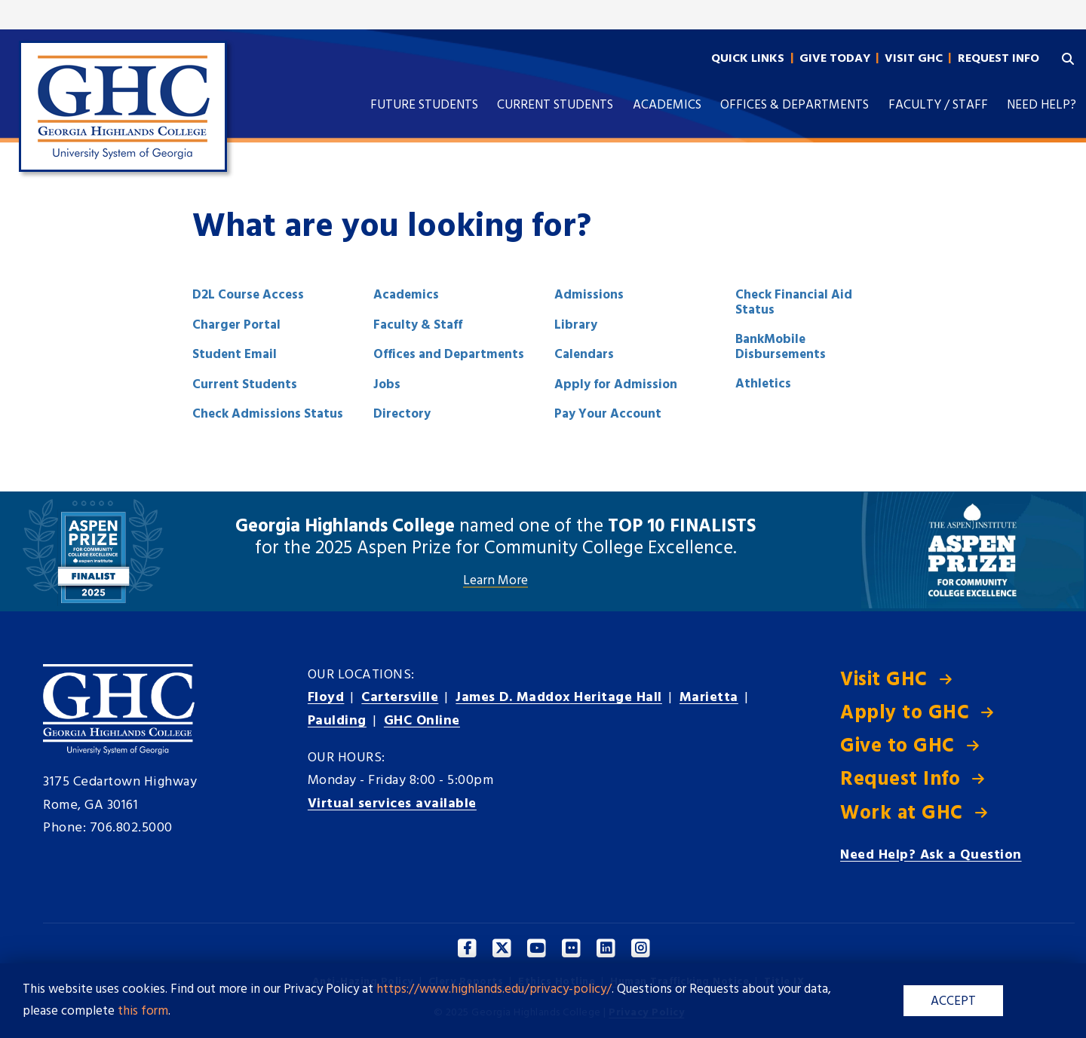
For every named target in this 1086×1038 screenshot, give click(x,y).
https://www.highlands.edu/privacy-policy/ (494, 989)
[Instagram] (641, 948)
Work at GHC (901, 813)
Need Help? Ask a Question (931, 855)
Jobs (386, 385)
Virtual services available (392, 804)
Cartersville (399, 698)
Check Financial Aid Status (793, 302)
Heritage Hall (559, 698)
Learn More (495, 581)
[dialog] (1041, 993)
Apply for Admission (615, 385)
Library (575, 325)
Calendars (584, 354)
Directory (402, 414)
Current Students (244, 385)
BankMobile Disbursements (780, 347)
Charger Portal (236, 325)
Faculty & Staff (417, 325)
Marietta (709, 698)
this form (143, 1011)
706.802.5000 (131, 828)
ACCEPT (953, 1001)
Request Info (900, 779)
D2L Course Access (248, 295)
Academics (406, 295)
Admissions (589, 295)
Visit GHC (884, 680)
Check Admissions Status (267, 414)
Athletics (763, 384)
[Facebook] (468, 948)
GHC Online (422, 721)
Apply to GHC (904, 713)
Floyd (326, 698)
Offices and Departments (448, 354)
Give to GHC (897, 746)
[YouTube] (537, 948)
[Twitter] (502, 948)
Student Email (234, 354)
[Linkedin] (607, 948)
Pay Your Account (607, 414)
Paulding (337, 721)
